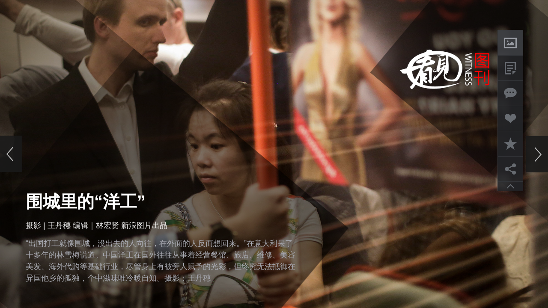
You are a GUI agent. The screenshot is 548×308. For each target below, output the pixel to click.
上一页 (11, 154)
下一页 (537, 154)
